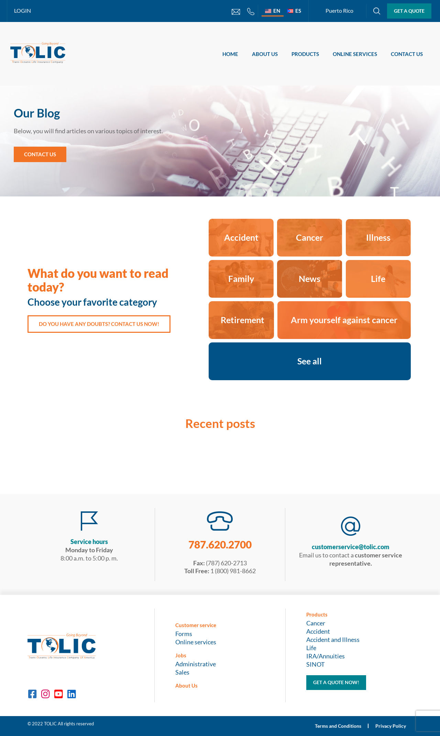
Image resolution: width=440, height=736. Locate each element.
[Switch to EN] (273, 10)
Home (230, 54)
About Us (265, 54)
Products (305, 54)
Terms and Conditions (337, 726)
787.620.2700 (220, 544)
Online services (355, 54)
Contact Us (407, 54)
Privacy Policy (390, 726)
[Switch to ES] (294, 10)
